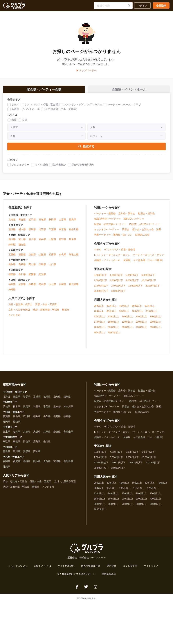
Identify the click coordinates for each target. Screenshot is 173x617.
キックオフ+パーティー (106, 231)
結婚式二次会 (142, 236)
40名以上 (124, 307)
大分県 (52, 286)
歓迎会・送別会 (146, 215)
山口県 (52, 266)
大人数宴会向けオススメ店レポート (76, 576)
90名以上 (124, 313)
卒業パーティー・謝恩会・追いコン (113, 236)
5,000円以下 (132, 277)
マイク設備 (41, 166)
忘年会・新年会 (126, 215)
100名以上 (137, 313)
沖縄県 (12, 291)
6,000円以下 (148, 277)
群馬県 (32, 231)
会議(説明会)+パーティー (107, 220)
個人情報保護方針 (90, 568)
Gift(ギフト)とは (42, 568)
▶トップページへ (86, 70)
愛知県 (22, 246)
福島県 (72, 221)
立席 (24, 121)
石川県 (32, 241)
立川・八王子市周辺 (19, 312)
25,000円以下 (101, 293)
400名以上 (99, 329)
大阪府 (42, 256)
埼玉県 (42, 231)
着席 (14, 121)
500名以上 (113, 329)
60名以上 (149, 307)
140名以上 (127, 318)
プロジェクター (20, 166)
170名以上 (99, 323)
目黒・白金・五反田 (46, 306)
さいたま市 (14, 317)
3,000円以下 (100, 277)
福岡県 (12, 286)
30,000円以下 (118, 293)
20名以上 (99, 307)
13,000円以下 (101, 287)
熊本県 (42, 286)
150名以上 (141, 318)
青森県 (22, 221)
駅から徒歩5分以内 (83, 166)
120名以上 (99, 318)
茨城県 (12, 231)
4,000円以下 (116, 277)
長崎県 (32, 286)
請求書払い (59, 166)
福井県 (42, 241)
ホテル (15, 106)
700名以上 (141, 329)
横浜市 (65, 312)
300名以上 (155, 323)
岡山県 (32, 266)
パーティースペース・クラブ (124, 106)
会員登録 (161, 5)
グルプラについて (17, 568)
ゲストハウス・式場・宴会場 (41, 106)
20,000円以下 (152, 287)
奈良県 (62, 256)
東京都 (62, 231)
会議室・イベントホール (25, 110)
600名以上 (127, 329)
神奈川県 (74, 231)
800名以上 (155, 329)
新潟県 (12, 241)
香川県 (22, 276)
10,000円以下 (149, 282)
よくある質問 (130, 568)
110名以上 (151, 313)
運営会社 (111, 568)
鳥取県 (12, 266)
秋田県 (52, 221)
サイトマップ (151, 568)
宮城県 (42, 221)
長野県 (62, 241)
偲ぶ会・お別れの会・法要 (146, 231)
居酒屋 (126, 262)
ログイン (142, 5)
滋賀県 (22, 256)
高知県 (42, 276)
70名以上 (99, 313)
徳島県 (12, 276)
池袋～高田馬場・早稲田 (46, 312)
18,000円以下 (135, 287)
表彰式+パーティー (134, 220)
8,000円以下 (116, 282)
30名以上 (111, 307)
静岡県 (12, 246)
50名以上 (137, 307)
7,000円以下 (100, 282)
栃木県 (22, 231)
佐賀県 (22, 286)
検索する (86, 148)
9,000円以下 (132, 282)
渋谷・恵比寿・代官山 (20, 306)
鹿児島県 (74, 286)
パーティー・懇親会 (105, 215)
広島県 (42, 266)
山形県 (62, 221)
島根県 (22, 266)
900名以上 (99, 334)
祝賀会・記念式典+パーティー (110, 226)
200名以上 (141, 323)
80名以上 (111, 313)
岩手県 (32, 221)
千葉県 (52, 231)
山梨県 (52, 241)
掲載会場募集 (109, 576)
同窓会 (125, 231)
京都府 (32, 256)
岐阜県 (72, 241)
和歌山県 (74, 256)
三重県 (12, 256)
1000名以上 (114, 334)
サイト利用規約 (66, 568)
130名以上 (113, 318)
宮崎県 (62, 286)
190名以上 (127, 323)
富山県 (22, 241)
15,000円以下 (118, 287)
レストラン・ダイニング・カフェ (83, 106)
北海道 (12, 221)
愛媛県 (32, 276)
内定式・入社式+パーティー (144, 226)
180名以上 (113, 323)
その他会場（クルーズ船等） (62, 110)
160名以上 (155, 318)
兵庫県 (52, 256)
